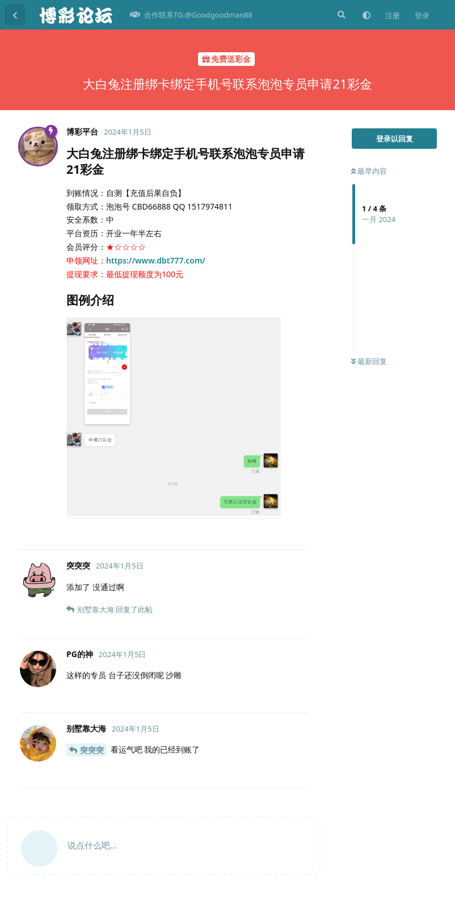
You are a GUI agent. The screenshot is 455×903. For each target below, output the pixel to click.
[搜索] (340, 15)
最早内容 (369, 171)
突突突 (92, 750)
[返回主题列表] (15, 15)
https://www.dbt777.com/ (155, 260)
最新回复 (369, 361)
